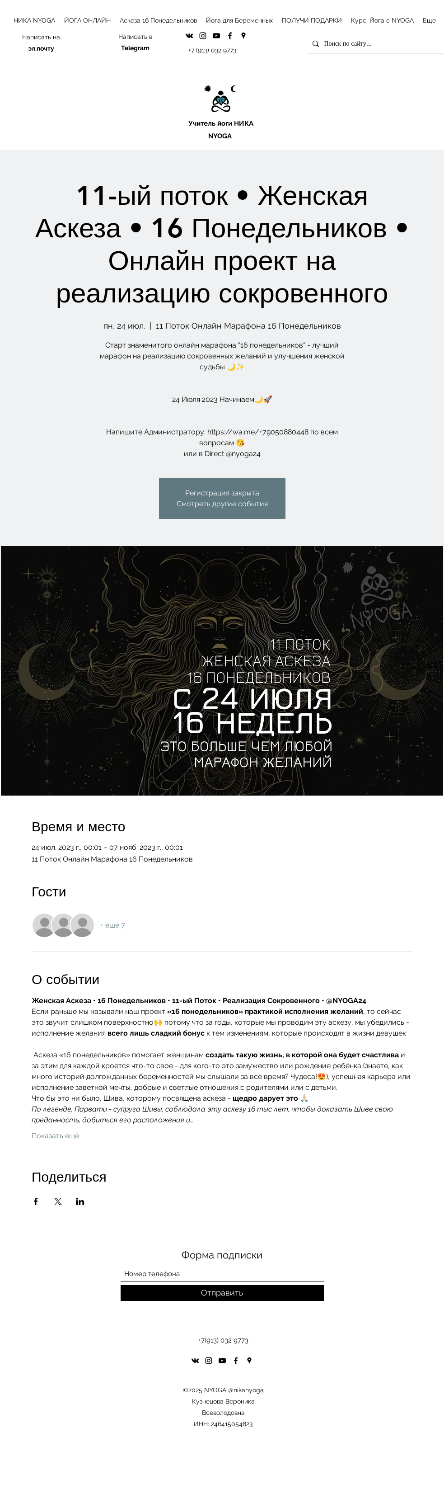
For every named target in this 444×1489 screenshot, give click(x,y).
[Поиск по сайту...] (375, 43)
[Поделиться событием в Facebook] (36, 1201)
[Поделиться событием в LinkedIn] (80, 1201)
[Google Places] (243, 35)
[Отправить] (222, 1293)
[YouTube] (216, 35)
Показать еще (55, 1135)
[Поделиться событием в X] (58, 1201)
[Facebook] (229, 35)
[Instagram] (202, 35)
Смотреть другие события (222, 503)
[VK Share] (189, 35)
